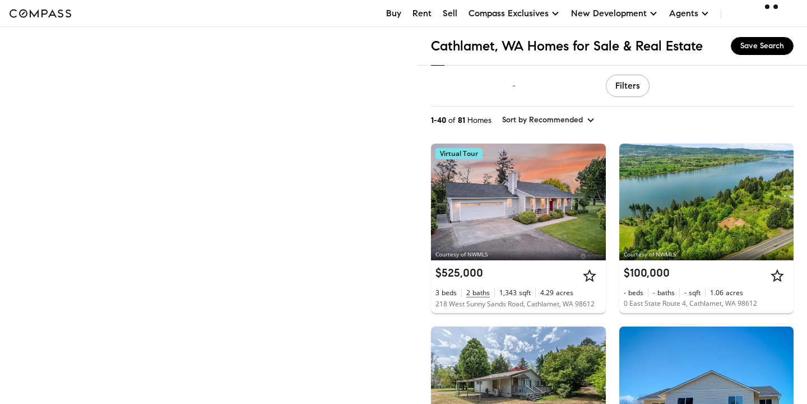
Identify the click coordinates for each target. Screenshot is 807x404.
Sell (450, 13)
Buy (393, 13)
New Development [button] (614, 13)
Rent (422, 13)
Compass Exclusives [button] (514, 13)
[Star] (589, 275)
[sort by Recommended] (548, 120)
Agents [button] (689, 13)
